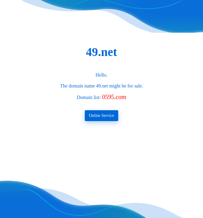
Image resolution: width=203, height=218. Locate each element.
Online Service (101, 115)
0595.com (114, 97)
